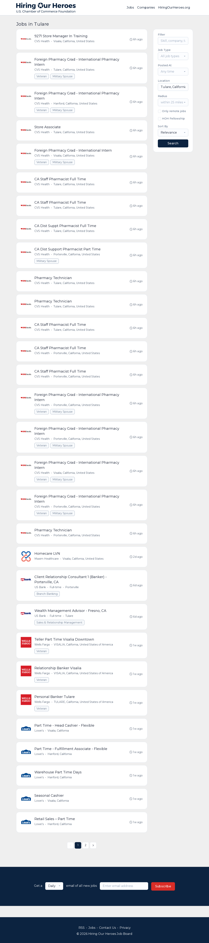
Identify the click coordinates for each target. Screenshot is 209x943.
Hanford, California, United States (75, 104)
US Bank (40, 594)
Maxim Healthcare (47, 566)
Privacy (125, 928)
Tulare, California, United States (74, 70)
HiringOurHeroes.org (174, 7)
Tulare (69, 624)
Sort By (163, 126)
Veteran (42, 77)
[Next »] (93, 856)
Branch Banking (47, 601)
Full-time (56, 594)
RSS (82, 928)
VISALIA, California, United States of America (83, 653)
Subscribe (163, 897)
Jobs (130, 7)
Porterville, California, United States (77, 257)
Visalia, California (58, 740)
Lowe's (39, 740)
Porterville (72, 594)
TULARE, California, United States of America (83, 711)
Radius (162, 96)
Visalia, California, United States (74, 41)
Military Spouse (63, 77)
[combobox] (173, 56)
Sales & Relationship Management (60, 630)
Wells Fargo (42, 653)
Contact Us (107, 928)
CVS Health (42, 41)
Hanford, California (60, 764)
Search (173, 143)
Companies (146, 7)
